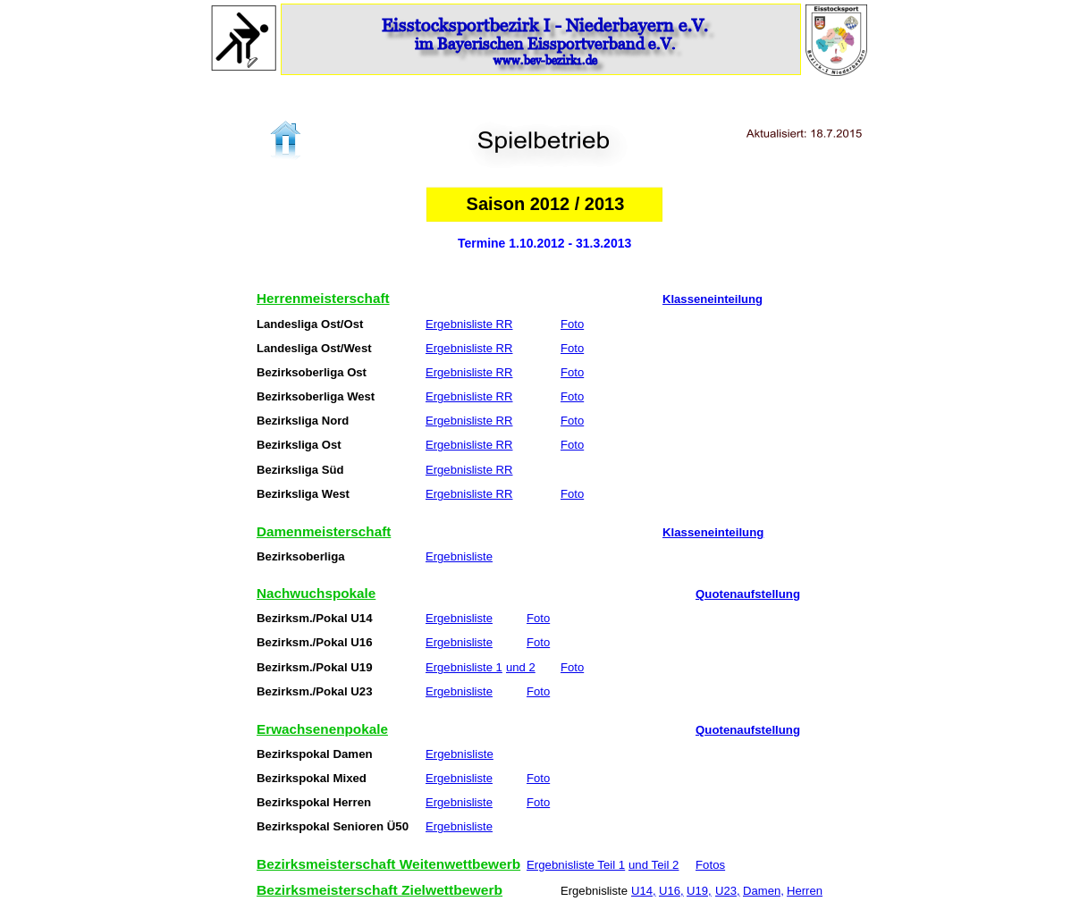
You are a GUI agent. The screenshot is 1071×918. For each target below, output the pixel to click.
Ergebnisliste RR (469, 324)
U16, (671, 891)
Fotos (710, 865)
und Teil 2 (653, 865)
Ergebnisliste (459, 557)
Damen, (763, 891)
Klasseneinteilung (712, 299)
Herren (804, 891)
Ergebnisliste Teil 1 (576, 865)
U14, (643, 891)
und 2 (521, 667)
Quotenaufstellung (748, 594)
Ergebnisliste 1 (464, 667)
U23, (727, 891)
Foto (572, 324)
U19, (699, 891)
